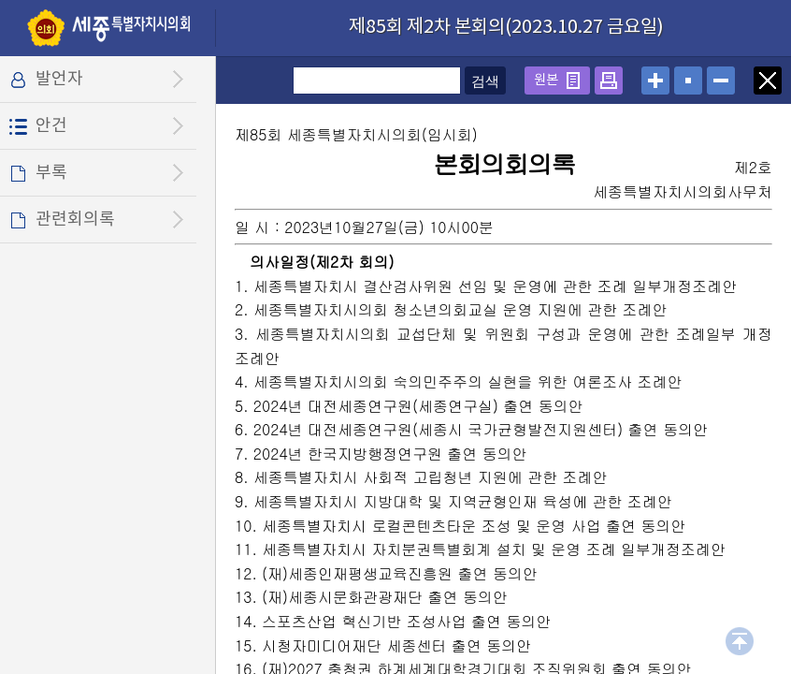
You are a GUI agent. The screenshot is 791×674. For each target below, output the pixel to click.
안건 (51, 126)
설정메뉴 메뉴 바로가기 (0, 0)
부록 (51, 173)
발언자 (59, 79)
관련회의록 (75, 219)
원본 (546, 80)
